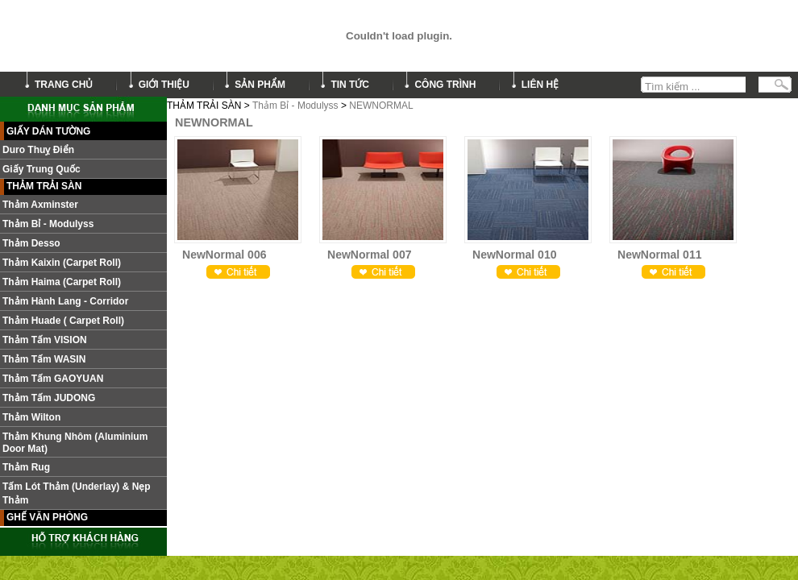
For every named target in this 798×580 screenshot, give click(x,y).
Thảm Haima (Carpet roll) (61, 282)
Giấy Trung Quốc (41, 169)
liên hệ (540, 84)
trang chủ (64, 84)
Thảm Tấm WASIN (43, 359)
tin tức (349, 84)
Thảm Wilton (31, 417)
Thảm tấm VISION (44, 340)
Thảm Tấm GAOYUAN (52, 378)
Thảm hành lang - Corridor (65, 301)
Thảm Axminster (40, 204)
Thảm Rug (26, 467)
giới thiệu (164, 84)
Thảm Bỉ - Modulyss (295, 105)
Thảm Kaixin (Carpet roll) (61, 262)
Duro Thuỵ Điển (38, 149)
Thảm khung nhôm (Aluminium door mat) (75, 442)
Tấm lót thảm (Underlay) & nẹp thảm (76, 493)
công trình (445, 84)
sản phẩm (260, 84)
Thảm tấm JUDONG (48, 398)
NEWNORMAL (381, 105)
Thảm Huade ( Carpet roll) (63, 320)
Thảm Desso (31, 243)
